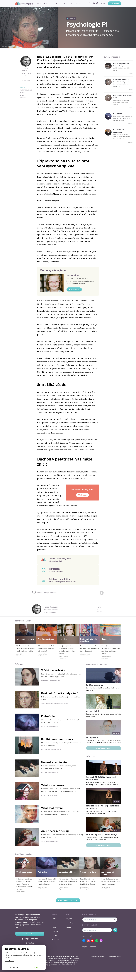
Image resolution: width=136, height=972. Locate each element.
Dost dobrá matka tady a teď (59, 693)
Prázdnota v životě (46, 639)
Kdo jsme (68, 918)
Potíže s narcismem (95, 685)
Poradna (59, 4)
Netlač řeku (106, 639)
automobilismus (26, 90)
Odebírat (115, 930)
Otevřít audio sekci (103, 748)
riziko (22, 92)
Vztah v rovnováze (53, 785)
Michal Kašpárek (25, 69)
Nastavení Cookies (115, 956)
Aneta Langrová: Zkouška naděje (101, 834)
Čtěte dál (19, 664)
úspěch (23, 97)
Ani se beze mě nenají (55, 831)
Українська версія (89, 947)
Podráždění (117, 114)
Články (39, 4)
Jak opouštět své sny (25, 639)
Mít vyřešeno (92, 737)
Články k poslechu (112, 57)
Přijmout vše (33, 967)
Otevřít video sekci (103, 845)
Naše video (90, 756)
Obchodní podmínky (97, 956)
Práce (22, 87)
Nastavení (14, 967)
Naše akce (55, 940)
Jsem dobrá (73, 275)
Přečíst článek (74, 289)
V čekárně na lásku (121, 79)
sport (22, 95)
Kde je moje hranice (121, 63)
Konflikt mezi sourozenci (57, 739)
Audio (46, 4)
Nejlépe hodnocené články (68, 900)
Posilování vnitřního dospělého (88, 640)
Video (52, 4)
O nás (78, 4)
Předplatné (115, 3)
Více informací (9, 961)
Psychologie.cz (24, 3)
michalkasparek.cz (50, 612)
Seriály (66, 4)
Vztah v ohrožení (52, 808)
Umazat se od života (54, 762)
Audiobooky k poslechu (96, 664)
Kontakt (68, 927)
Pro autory (69, 923)
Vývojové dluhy (93, 711)
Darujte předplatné (30, 939)
